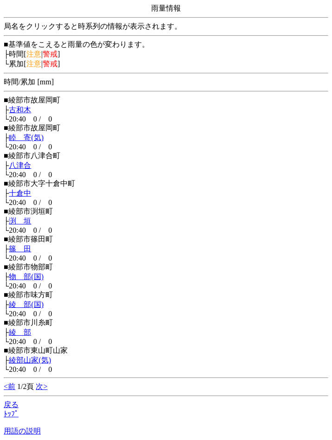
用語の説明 (22, 431)
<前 (9, 386)
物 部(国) (26, 277)
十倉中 (20, 193)
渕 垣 (20, 221)
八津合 (20, 165)
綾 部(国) (26, 304)
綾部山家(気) (30, 360)
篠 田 (20, 249)
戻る (11, 404)
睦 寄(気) (26, 137)
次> (41, 386)
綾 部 (20, 332)
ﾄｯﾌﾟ (11, 414)
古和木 (20, 110)
